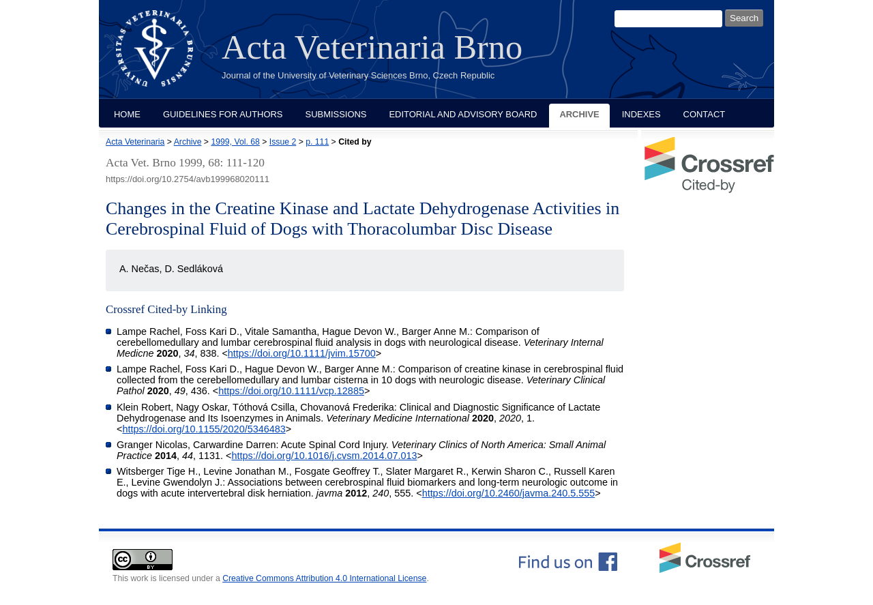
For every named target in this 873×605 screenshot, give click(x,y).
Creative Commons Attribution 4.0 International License (324, 578)
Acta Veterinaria (135, 142)
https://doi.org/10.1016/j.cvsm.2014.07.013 (324, 455)
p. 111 (317, 142)
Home (127, 114)
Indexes (641, 114)
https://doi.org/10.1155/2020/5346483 (203, 429)
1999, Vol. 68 (235, 142)
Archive (579, 114)
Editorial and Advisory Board (463, 114)
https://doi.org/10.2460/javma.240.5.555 (508, 493)
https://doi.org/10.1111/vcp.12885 (291, 390)
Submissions (336, 114)
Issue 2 (282, 142)
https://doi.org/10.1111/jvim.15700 (302, 353)
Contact (704, 114)
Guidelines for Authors (223, 114)
